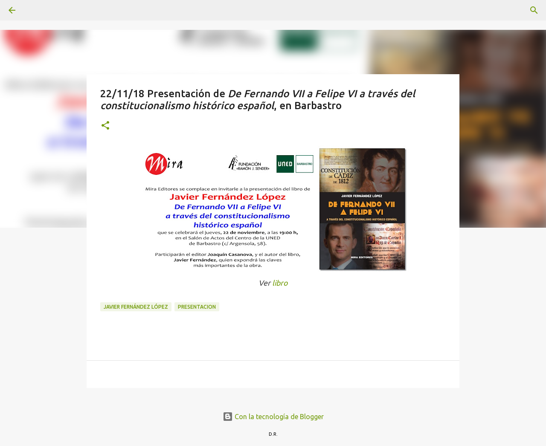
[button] (105, 126)
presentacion (197, 307)
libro (280, 283)
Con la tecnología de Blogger (273, 416)
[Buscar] (36, 10)
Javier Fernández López (136, 307)
